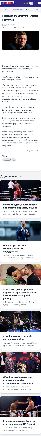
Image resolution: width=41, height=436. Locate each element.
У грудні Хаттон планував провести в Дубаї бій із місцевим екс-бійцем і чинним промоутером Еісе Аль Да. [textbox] (19, 110)
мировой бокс (9, 160)
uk (21, 3)
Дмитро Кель (9, 25)
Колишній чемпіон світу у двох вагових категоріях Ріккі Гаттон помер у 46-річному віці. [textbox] (20, 69)
